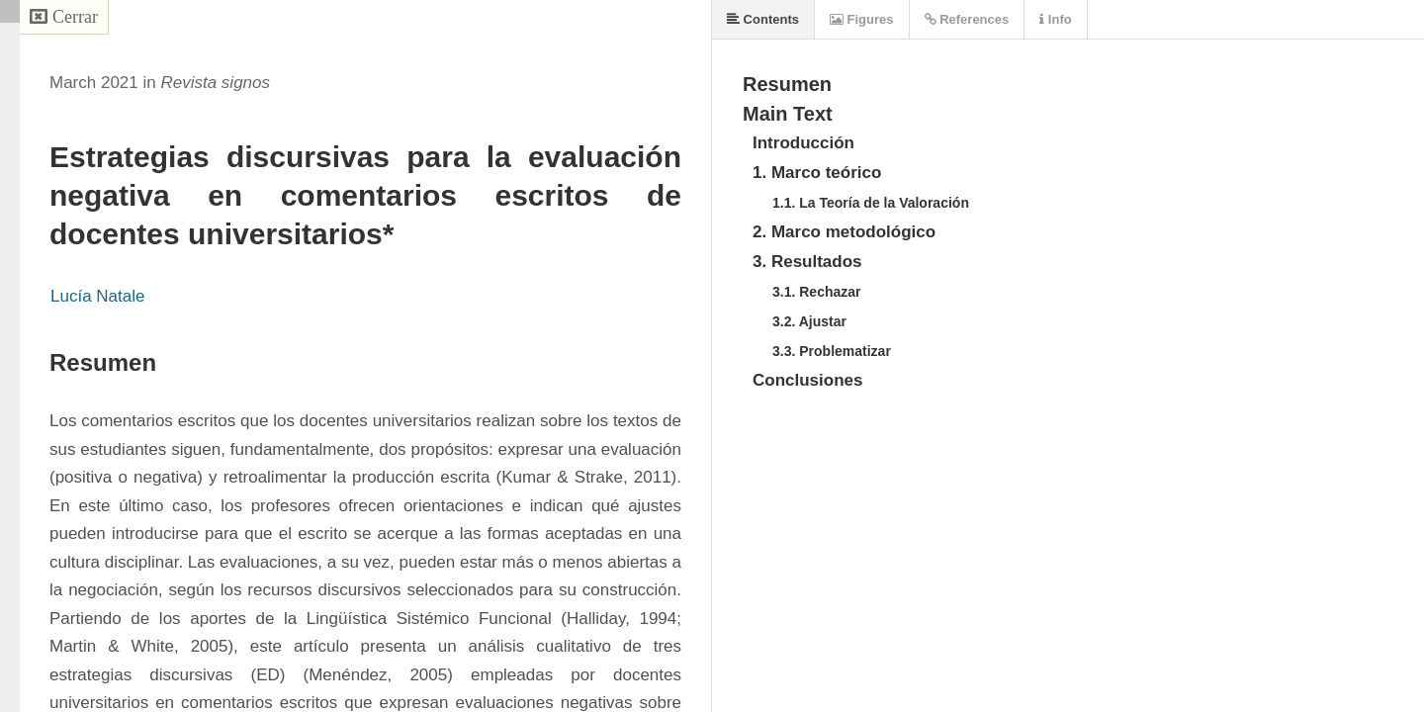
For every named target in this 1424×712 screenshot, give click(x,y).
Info (1055, 19)
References (967, 19)
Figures (862, 19)
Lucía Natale (97, 296)
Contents (763, 19)
